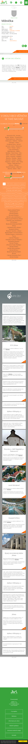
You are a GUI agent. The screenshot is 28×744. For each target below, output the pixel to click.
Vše (4, 184)
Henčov (20, 141)
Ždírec (15, 168)
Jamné (19, 144)
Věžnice (11, 165)
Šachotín (8, 160)
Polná (7, 156)
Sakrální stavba (19, 206)
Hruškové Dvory (11, 144)
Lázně (15, 200)
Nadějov (8, 153)
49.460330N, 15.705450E (15, 30)
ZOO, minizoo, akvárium (12, 184)
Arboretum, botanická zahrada (8, 193)
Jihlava (11, 29)
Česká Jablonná (10, 139)
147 (10, 37)
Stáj (17, 162)
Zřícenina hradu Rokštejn (13, 245)
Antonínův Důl (11, 135)
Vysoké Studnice (10, 167)
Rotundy (4, 200)
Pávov (7, 155)
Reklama (14, 716)
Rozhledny (19, 193)
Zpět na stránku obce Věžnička (21, 78)
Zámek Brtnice (13, 250)
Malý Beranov (11, 151)
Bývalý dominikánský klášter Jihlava (14, 225)
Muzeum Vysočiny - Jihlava (13, 231)
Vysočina (11, 26)
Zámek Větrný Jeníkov (13, 248)
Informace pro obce (14, 721)
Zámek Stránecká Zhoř (14, 255)
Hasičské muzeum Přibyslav (14, 239)
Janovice (8, 146)
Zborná (10, 168)
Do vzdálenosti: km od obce (9, 123)
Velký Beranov (16, 163)
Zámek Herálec (14, 257)
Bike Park (7, 203)
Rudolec (14, 158)
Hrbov (17, 142)
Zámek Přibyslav (14, 238)
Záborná (18, 167)
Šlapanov (8, 162)
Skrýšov (19, 160)
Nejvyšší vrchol (22, 200)
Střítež (9, 163)
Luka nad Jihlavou (14, 149)
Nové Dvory (14, 153)
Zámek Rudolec (13, 213)
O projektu (14, 711)
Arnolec (18, 135)
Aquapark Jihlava (13, 229)
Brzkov (12, 137)
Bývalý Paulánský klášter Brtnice (14, 252)
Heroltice (11, 142)
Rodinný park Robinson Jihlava (14, 219)
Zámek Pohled (13, 246)
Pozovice (12, 156)
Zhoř (19, 168)
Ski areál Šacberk (14, 215)
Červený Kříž (18, 137)
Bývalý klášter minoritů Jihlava (13, 233)
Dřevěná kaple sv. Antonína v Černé (14, 235)
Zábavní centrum (9, 206)
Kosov (9, 148)
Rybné (19, 158)
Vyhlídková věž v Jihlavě (14, 227)
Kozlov (13, 148)
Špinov (13, 162)
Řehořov (8, 158)
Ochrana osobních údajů (14, 730)
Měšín (18, 151)
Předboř (18, 156)
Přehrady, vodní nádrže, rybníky (14, 190)
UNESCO (6, 187)
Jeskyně (10, 200)
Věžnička (7, 21)
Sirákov (14, 160)
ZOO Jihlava (13, 222)
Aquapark (22, 184)
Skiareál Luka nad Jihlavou (14, 220)
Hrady (25, 193)
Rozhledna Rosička (13, 241)
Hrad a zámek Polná (13, 210)
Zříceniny (10, 197)
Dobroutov (9, 141)
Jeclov (13, 146)
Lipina (18, 148)
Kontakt (14, 735)
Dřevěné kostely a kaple (19, 197)
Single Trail (14, 203)
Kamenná (18, 146)
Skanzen (22, 187)
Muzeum (21, 203)
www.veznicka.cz (13, 40)
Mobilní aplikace (14, 725)
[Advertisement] (14, 98)
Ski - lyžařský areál (14, 187)
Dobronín (18, 139)
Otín (20, 153)
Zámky (4, 197)
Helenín (15, 141)
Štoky (21, 162)
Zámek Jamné (14, 212)
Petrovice (13, 155)
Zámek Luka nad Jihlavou (13, 217)
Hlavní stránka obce (23, 51)
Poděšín (19, 155)
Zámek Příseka (13, 243)
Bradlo (7, 137)
